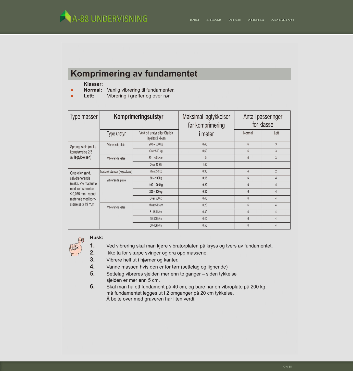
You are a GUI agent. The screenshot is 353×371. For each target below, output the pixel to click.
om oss (234, 19)
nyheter (256, 19)
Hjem (194, 19)
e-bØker (213, 19)
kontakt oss (282, 19)
